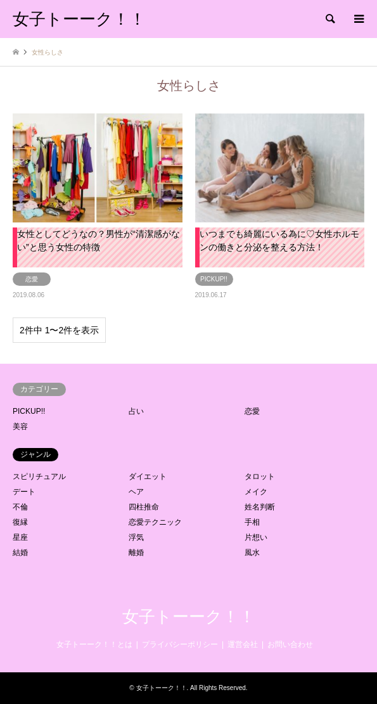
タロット (260, 476)
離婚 (136, 552)
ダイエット (148, 476)
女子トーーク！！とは (94, 644)
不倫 (20, 506)
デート (24, 491)
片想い (256, 537)
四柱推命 (144, 506)
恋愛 (252, 411)
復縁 (20, 522)
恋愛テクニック (155, 522)
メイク (256, 491)
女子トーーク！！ (188, 617)
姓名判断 (260, 506)
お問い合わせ (290, 644)
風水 (252, 552)
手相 (252, 522)
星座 (20, 537)
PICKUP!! (29, 411)
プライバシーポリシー (180, 644)
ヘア (136, 491)
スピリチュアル (39, 476)
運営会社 (242, 644)
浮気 (136, 537)
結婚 (20, 552)
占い (136, 411)
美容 (20, 426)
